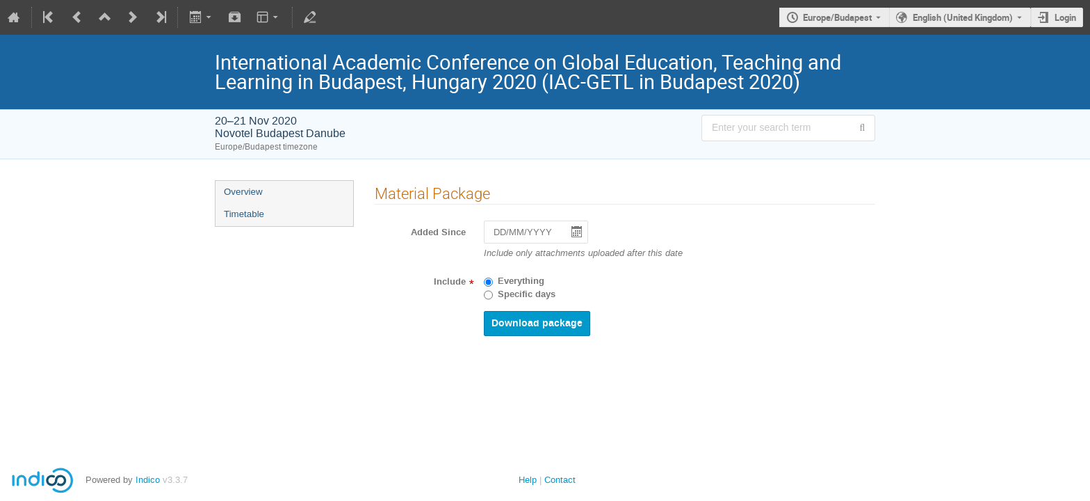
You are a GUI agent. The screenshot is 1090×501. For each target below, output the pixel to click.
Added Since (438, 232)
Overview (243, 191)
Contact (560, 480)
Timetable (244, 214)
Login (1065, 17)
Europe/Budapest (837, 17)
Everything (521, 281)
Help (528, 480)
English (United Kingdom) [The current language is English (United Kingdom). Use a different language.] (963, 17)
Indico (148, 480)
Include (450, 282)
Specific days (526, 294)
